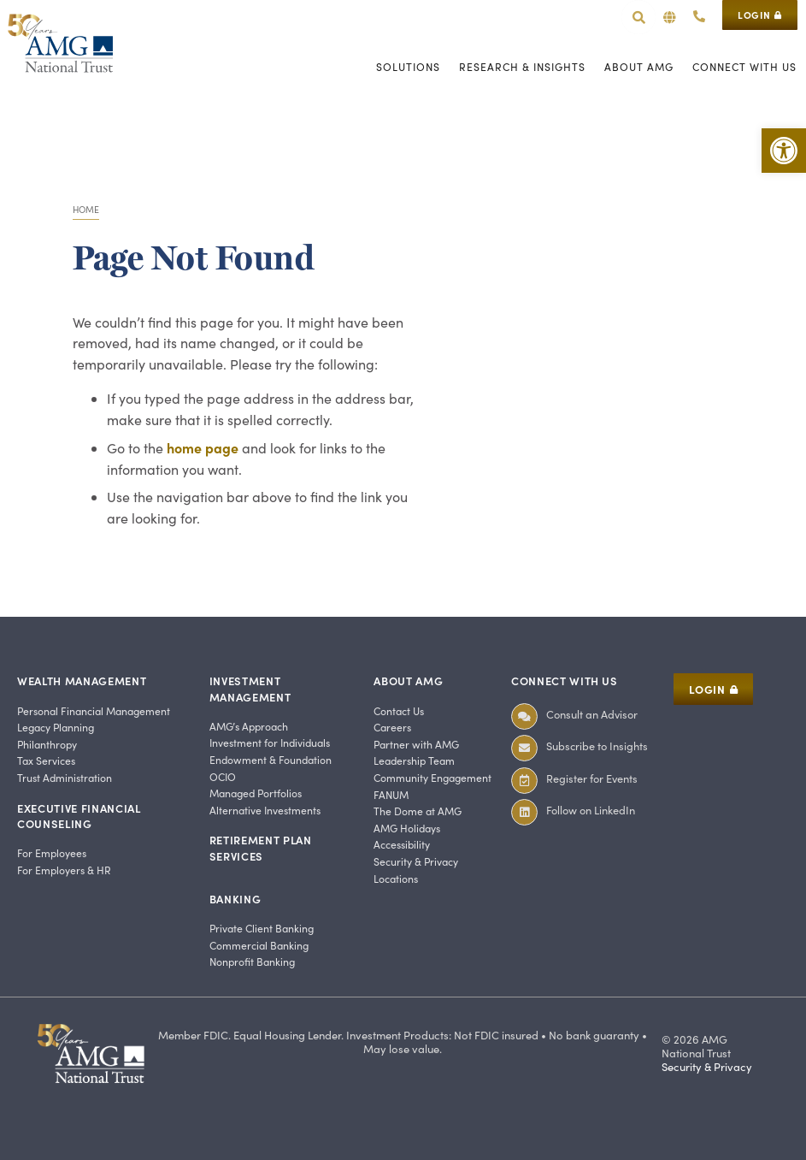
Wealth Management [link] (81, 680)
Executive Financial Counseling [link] (79, 816)
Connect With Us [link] (564, 680)
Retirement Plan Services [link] (260, 847)
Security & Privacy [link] (707, 1066)
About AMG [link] (408, 680)
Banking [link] (235, 899)
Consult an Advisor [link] (592, 714)
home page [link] (202, 447)
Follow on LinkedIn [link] (590, 809)
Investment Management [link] (250, 688)
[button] (670, 18)
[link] (784, 150)
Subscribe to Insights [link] (597, 745)
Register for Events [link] (592, 778)
